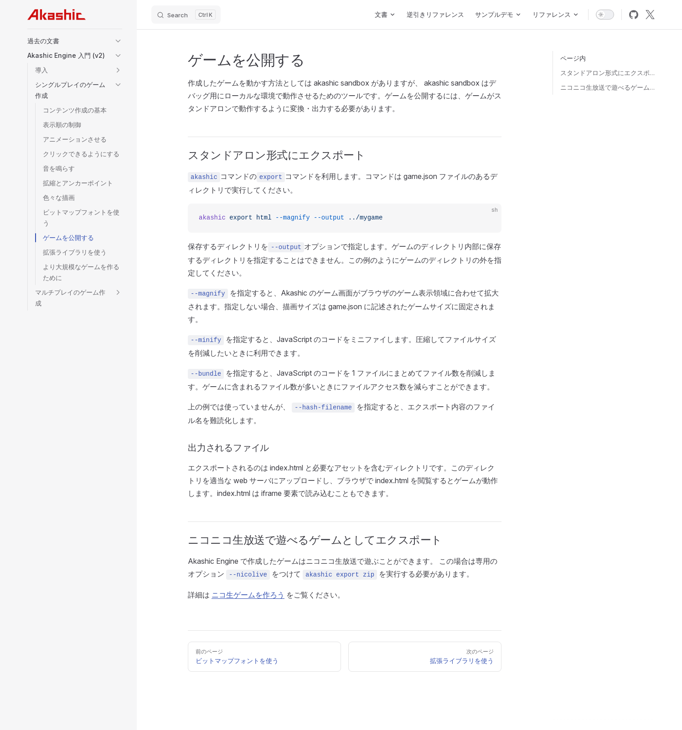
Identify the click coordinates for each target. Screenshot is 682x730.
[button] (74, 41)
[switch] (605, 15)
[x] (650, 14)
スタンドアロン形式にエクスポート (607, 73)
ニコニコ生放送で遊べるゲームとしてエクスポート (607, 87)
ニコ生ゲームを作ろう (248, 594)
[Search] (186, 14)
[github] (633, 14)
